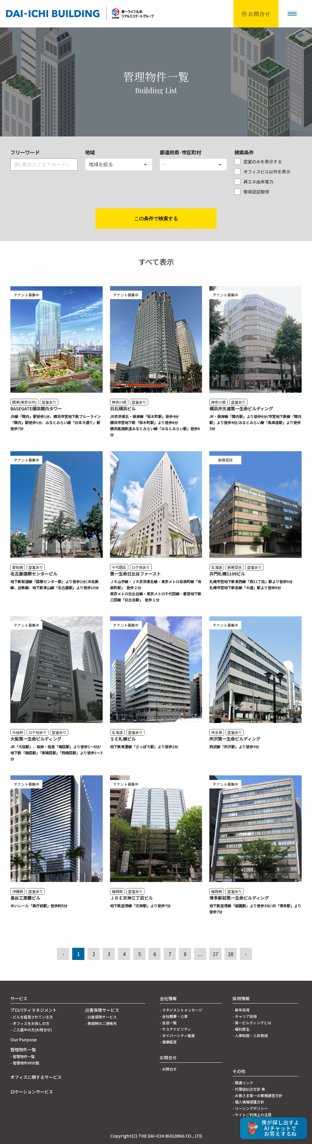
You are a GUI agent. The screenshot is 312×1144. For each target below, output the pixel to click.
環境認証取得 (256, 192)
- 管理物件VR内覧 (24, 1062)
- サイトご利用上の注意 (251, 1114)
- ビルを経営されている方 (31, 1016)
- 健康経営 (168, 1041)
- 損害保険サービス (101, 1016)
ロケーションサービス (31, 1092)
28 (230, 954)
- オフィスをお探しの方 (29, 1023)
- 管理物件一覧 (22, 1056)
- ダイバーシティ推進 (177, 1035)
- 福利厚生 (241, 1029)
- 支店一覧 (168, 1022)
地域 (90, 152)
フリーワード (25, 152)
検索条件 (244, 152)
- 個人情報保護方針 (248, 1101)
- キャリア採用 (244, 1016)
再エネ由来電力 (258, 182)
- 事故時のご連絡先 (101, 1023)
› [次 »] (246, 954)
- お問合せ (168, 1068)
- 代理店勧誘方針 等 (248, 1089)
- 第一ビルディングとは (251, 1022)
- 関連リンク (242, 1082)
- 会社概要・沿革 (174, 1016)
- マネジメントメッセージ (181, 1009)
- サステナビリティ (175, 1029)
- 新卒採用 (241, 1009)
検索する (156, 218)
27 (215, 954)
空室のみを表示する (262, 161)
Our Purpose (23, 1039)
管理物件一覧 (23, 1050)
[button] (292, 13)
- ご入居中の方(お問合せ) (31, 1029)
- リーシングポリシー (250, 1108)
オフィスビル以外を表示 (266, 171)
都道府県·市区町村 (180, 152)
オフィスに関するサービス (36, 1077)
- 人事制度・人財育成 (250, 1035)
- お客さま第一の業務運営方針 (257, 1095)
